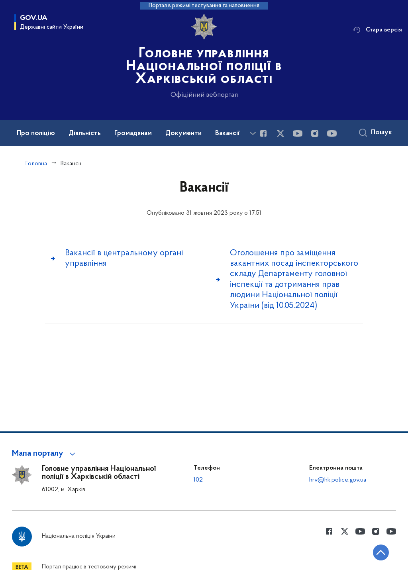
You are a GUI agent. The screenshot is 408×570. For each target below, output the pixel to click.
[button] (45, 453)
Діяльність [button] (85, 133)
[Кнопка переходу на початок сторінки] (378, 552)
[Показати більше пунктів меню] (253, 133)
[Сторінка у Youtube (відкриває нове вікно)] (297, 133)
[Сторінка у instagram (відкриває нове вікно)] (315, 133)
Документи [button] (183, 133)
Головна (36, 164)
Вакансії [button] (227, 133)
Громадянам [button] (133, 133)
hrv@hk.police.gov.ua (337, 480)
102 (198, 480)
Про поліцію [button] (36, 133)
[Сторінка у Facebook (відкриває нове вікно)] (263, 133)
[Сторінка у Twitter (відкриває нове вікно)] (280, 133)
